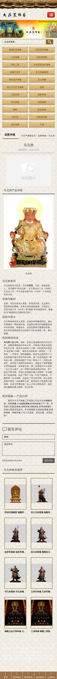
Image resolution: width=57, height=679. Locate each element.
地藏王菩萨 (15, 72)
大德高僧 (15, 95)
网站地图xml (25, 652)
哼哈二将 (15, 65)
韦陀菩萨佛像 (15, 80)
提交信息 (48, 460)
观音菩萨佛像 (42, 50)
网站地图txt (36, 652)
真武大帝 (12, 387)
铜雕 (15, 109)
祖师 (42, 87)
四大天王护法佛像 (15, 87)
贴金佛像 (42, 109)
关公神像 (42, 80)
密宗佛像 (15, 102)
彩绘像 (15, 117)
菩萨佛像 (15, 124)
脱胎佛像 (42, 102)
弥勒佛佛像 (42, 57)
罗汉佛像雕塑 (42, 72)
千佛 (42, 124)
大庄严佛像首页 (28, 136)
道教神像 (42, 95)
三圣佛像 (15, 57)
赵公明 (15, 342)
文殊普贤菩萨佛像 (42, 65)
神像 (14, 403)
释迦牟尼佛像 (15, 50)
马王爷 (10, 351)
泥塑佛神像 (42, 117)
